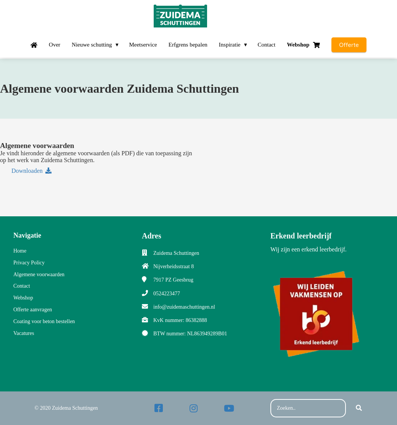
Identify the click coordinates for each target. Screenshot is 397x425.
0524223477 (166, 293)
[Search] (359, 408)
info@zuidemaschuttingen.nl (184, 307)
